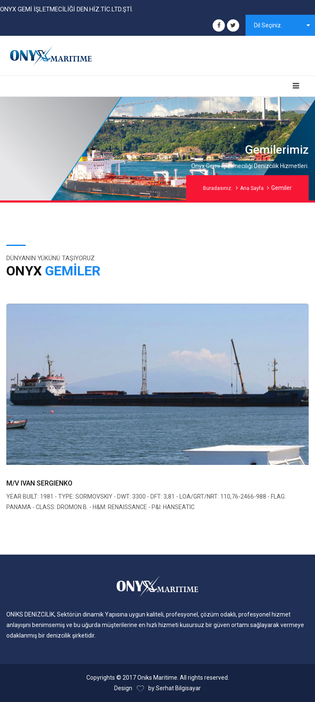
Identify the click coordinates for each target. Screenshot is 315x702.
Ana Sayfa (252, 188)
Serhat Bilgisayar (178, 688)
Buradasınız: (217, 188)
